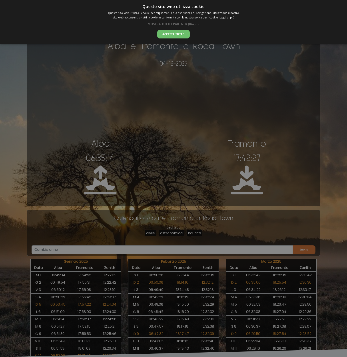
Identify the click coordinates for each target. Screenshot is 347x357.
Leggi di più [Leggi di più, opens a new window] (226, 17)
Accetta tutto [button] (173, 34)
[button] (173, 24)
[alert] (173, 178)
